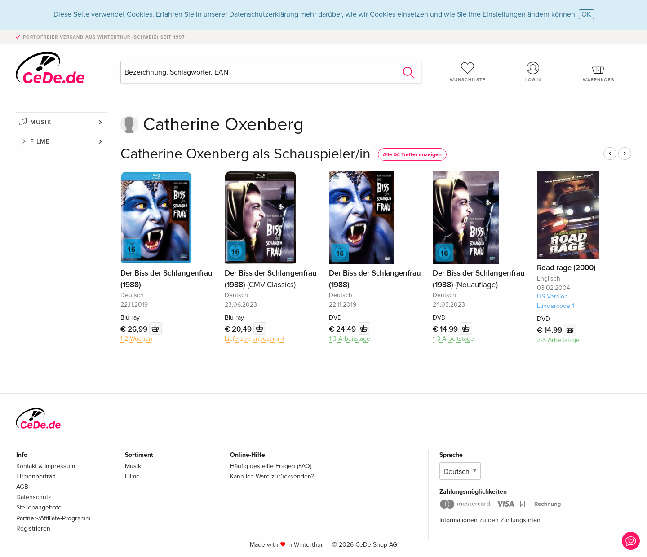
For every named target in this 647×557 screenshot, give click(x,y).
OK (586, 14)
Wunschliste (468, 72)
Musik (41, 122)
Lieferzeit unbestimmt (254, 338)
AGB (22, 487)
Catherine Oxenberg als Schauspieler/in (245, 154)
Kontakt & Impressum (45, 466)
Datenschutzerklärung (263, 14)
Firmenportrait (35, 476)
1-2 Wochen (136, 338)
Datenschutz (33, 497)
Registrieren (33, 528)
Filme (40, 141)
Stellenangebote (39, 507)
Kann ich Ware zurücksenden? (272, 476)
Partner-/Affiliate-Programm (53, 518)
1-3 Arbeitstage (349, 338)
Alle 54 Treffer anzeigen (412, 154)
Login (533, 72)
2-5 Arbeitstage (558, 340)
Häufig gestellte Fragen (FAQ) (270, 466)
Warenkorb (598, 72)
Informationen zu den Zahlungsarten (490, 520)
